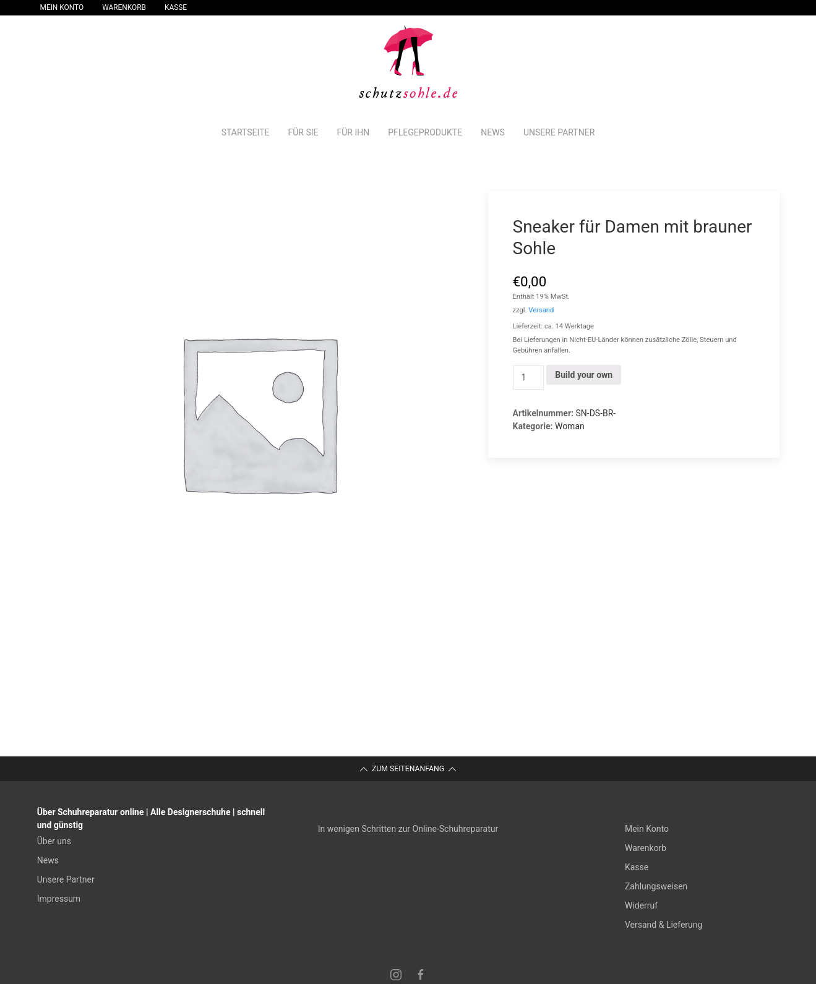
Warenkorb (124, 7)
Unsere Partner (559, 132)
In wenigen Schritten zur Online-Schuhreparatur (408, 829)
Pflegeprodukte (425, 132)
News (493, 132)
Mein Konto (62, 7)
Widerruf (641, 905)
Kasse (176, 7)
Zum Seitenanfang (408, 769)
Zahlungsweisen (656, 886)
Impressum (58, 899)
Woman (570, 426)
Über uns (54, 841)
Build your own (583, 375)
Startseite (245, 132)
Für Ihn (353, 132)
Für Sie (303, 132)
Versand (541, 310)
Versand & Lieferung (663, 925)
